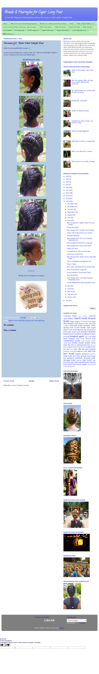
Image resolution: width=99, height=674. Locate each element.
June (69, 220)
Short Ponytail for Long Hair (77, 270)
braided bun (68, 334)
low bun (76, 356)
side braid (78, 362)
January (70, 297)
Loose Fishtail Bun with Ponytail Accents (81, 282)
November (71, 206)
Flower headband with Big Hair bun (79, 261)
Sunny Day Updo (73, 227)
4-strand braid (70, 316)
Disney (70, 318)
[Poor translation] (7, 645)
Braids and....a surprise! (79, 101)
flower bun (76, 347)
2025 (67, 176)
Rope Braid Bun (72, 275)
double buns (90, 343)
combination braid (71, 341)
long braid (67, 356)
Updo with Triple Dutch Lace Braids (79, 233)
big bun (80, 330)
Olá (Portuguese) (33, 30)
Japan (94, 321)
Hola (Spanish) (19, 30)
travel (79, 364)
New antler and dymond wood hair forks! (81, 267)
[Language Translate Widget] (77, 620)
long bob (93, 354)
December (71, 204)
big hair (86, 330)
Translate (80, 623)
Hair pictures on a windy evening (83, 161)
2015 (67, 196)
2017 (67, 190)
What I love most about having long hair (24, 24)
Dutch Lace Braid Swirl (75, 254)
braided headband (82, 334)
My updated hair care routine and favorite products (83, 91)
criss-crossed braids (88, 341)
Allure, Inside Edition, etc (85, 24)
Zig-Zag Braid (68, 328)
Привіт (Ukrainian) (63, 30)
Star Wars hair (90, 323)
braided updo (77, 336)
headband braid (68, 351)
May (69, 286)
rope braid (86, 360)
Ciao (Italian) (7, 30)
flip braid (93, 345)
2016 (67, 193)
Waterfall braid (39, 321)
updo (84, 364)
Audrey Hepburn (82, 316)
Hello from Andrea (46, 27)
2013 (67, 201)
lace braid (68, 353)
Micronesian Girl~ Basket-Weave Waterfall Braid (81, 257)
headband (92, 349)
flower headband (86, 347)
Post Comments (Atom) (20, 385)
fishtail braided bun (83, 345)
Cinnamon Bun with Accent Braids (78, 251)
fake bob (70, 345)
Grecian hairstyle (86, 321)
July (69, 218)
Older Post (54, 381)
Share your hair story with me (82, 151)
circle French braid (88, 339)
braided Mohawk (88, 332)
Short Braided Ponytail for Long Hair (79, 243)
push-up (79, 360)
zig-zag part (71, 366)
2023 (67, 179)
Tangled (66, 325)
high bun (92, 351)
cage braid (88, 337)
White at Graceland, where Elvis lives (82, 71)
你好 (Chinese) (8, 34)
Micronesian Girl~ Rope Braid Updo (79, 246)
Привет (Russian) (47, 30)
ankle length (91, 328)
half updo (85, 349)
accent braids (80, 327)
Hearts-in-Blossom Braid (80, 111)
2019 (67, 185)
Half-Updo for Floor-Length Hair (83, 141)
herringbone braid (80, 351)
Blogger (62, 628)
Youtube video (89, 325)
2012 (67, 300)
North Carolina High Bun (80, 131)
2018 (67, 187)
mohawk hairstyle (75, 358)
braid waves (76, 332)
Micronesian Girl (28, 321)
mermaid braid (86, 356)
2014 (67, 198)
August (70, 215)
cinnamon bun (73, 339)
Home (5, 24)
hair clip (77, 349)
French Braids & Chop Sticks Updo (79, 272)
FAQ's (72, 24)
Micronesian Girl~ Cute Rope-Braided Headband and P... (80, 279)
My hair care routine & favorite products (53, 24)
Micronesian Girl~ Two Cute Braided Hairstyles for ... (79, 239)
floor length (67, 347)
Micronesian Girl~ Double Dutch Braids (80, 230)
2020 (67, 182)
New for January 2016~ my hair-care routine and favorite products (83, 82)
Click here (88, 51)
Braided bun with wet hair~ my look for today (82, 122)
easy (65, 345)
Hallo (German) (60, 27)
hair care (70, 349)
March (69, 291)
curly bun (67, 343)
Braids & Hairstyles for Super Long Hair (33, 12)
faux (75, 345)
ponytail (87, 358)
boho (69, 332)
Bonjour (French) (74, 27)
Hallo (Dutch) (87, 27)
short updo (70, 362)
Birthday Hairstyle (73, 236)
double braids (78, 343)
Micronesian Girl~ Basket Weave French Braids (80, 223)
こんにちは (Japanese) (79, 30)
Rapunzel (81, 323)
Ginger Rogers (75, 321)
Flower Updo (71, 264)
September (71, 212)
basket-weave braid (15, 321)
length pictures (82, 354)
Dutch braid (80, 318)
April (69, 289)
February (70, 294)
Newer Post (8, 381)
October (70, 209)
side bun (85, 362)
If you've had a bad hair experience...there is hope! (19, 27)
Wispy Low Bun (72, 248)
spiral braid (72, 364)
